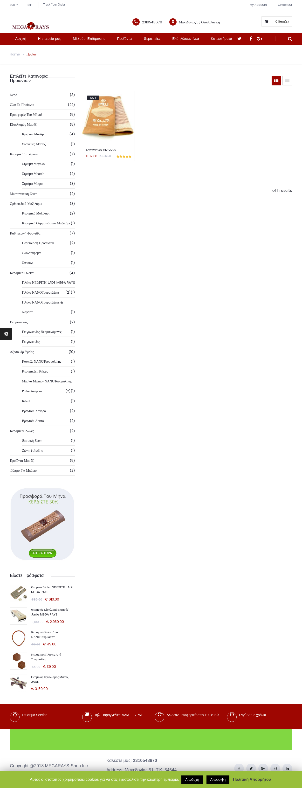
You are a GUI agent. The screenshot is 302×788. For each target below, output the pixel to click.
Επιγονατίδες (19, 322)
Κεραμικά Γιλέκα (22, 272)
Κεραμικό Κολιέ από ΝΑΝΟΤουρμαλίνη (44, 634)
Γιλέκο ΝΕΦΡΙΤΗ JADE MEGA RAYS (48, 282)
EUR (12, 5)
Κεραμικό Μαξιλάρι (35, 213)
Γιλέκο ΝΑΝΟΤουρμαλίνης (40, 292)
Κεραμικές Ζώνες (22, 431)
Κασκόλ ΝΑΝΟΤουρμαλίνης (41, 361)
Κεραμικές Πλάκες (35, 371)
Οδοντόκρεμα (31, 252)
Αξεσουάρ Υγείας (22, 351)
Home (15, 54)
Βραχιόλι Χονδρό (34, 410)
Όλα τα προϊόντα (22, 104)
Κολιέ (26, 401)
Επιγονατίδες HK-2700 (101, 149)
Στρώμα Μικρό (32, 183)
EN (29, 5)
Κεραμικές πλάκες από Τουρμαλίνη (46, 657)
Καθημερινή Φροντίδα (25, 233)
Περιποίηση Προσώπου (38, 243)
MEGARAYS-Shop (63, 765)
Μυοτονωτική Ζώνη (23, 193)
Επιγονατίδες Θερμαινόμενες (42, 331)
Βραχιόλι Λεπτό (33, 420)
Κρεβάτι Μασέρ (33, 134)
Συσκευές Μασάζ (34, 144)
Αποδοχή (192, 779)
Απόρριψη (218, 779)
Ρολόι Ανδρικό (32, 391)
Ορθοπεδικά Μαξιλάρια (26, 203)
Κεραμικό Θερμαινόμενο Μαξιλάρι (46, 223)
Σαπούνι (27, 262)
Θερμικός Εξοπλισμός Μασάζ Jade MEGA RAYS (50, 612)
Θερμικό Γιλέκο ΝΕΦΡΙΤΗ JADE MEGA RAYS (52, 589)
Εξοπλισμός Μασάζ (23, 124)
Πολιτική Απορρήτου (252, 779)
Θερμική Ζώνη (32, 440)
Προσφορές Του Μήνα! (26, 114)
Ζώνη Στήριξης (32, 450)
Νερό (13, 94)
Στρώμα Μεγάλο (33, 163)
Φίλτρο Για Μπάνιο (23, 470)
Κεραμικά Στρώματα (24, 154)
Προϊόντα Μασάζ (22, 460)
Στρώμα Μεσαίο (33, 173)
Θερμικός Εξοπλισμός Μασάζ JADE (50, 679)
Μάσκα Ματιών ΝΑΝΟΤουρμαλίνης (47, 381)
